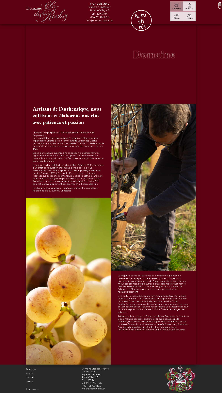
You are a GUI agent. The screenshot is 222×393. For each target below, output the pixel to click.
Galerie (29, 381)
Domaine (31, 369)
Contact (30, 377)
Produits (30, 373)
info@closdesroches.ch (100, 20)
